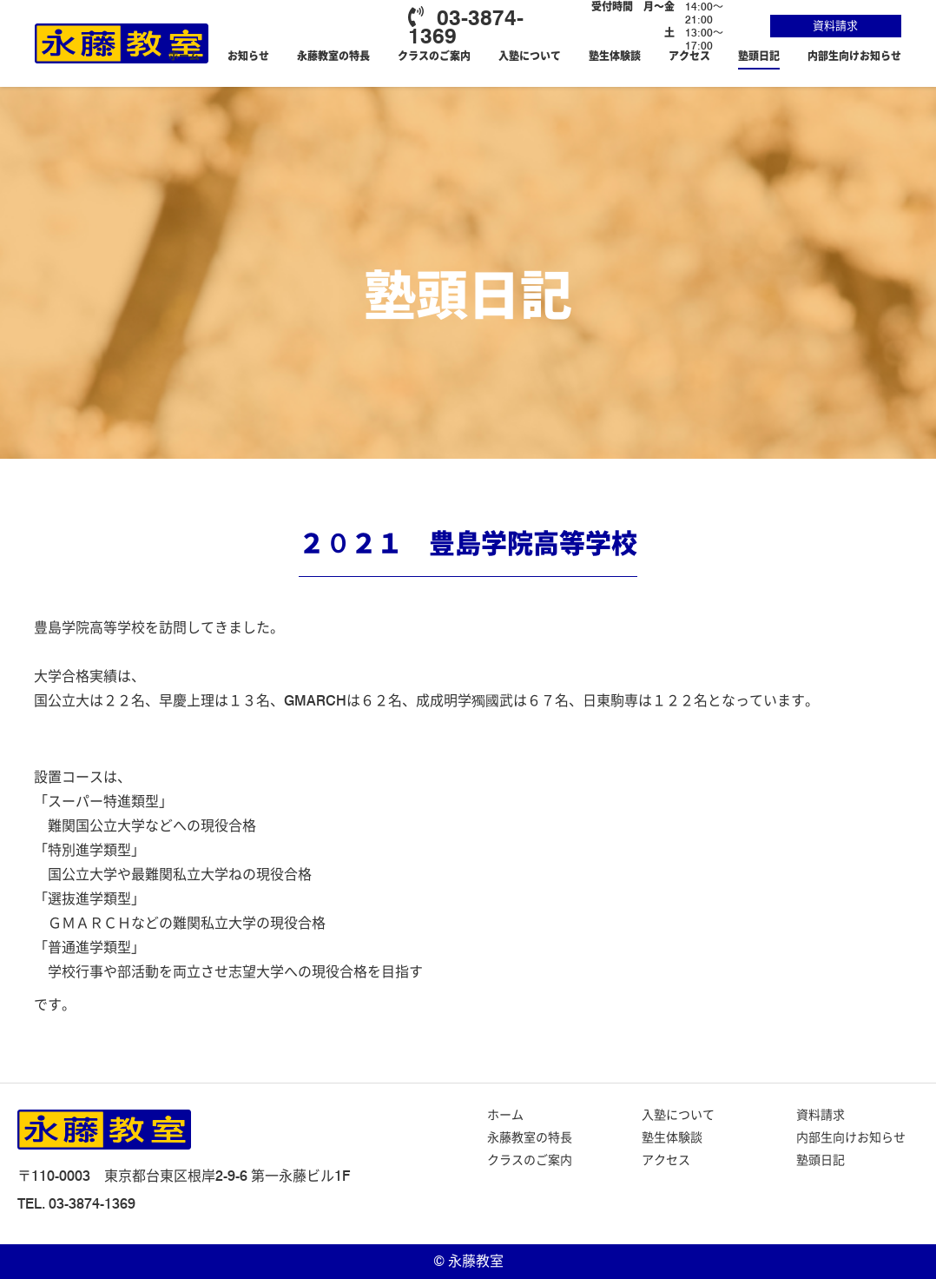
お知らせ (248, 56)
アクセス (689, 56)
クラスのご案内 (434, 56)
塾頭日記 (759, 56)
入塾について (529, 56)
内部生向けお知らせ (854, 56)
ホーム (184, 56)
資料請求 (835, 25)
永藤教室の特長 (333, 56)
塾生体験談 (615, 56)
